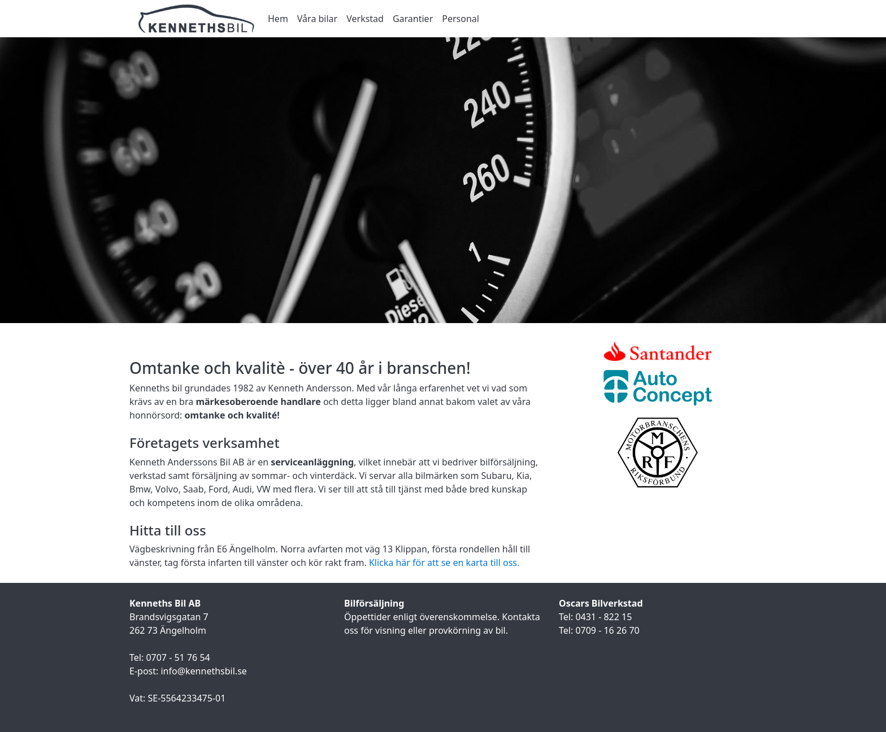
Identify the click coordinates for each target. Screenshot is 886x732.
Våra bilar (317, 18)
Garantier (413, 18)
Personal (460, 18)
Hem (278, 18)
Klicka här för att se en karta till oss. (444, 562)
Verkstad (365, 18)
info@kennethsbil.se (203, 671)
